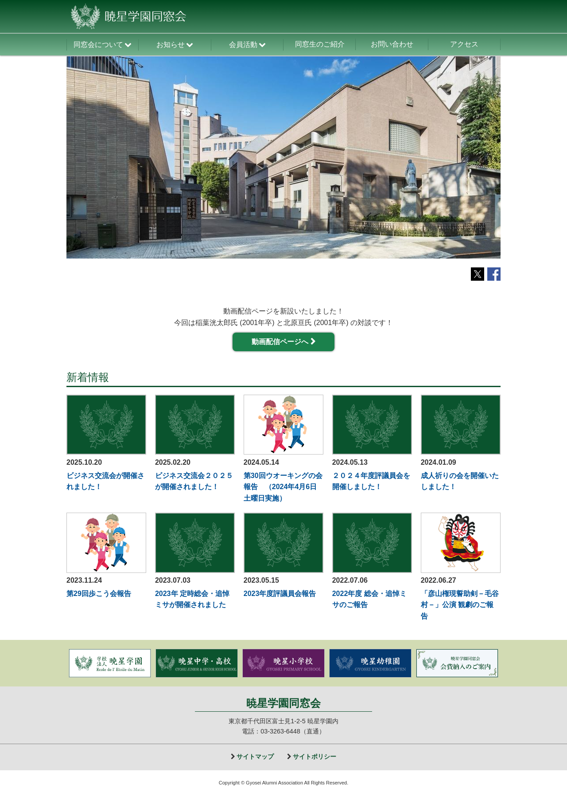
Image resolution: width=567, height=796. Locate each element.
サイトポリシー (314, 756)
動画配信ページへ (280, 341)
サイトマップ (255, 756)
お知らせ (170, 44)
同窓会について (98, 44)
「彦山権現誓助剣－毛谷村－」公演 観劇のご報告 (460, 605)
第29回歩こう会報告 (98, 593)
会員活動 (243, 44)
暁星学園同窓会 (283, 703)
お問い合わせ (392, 44)
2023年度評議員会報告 (280, 593)
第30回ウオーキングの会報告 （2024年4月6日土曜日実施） (283, 487)
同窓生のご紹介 (320, 44)
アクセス (464, 44)
